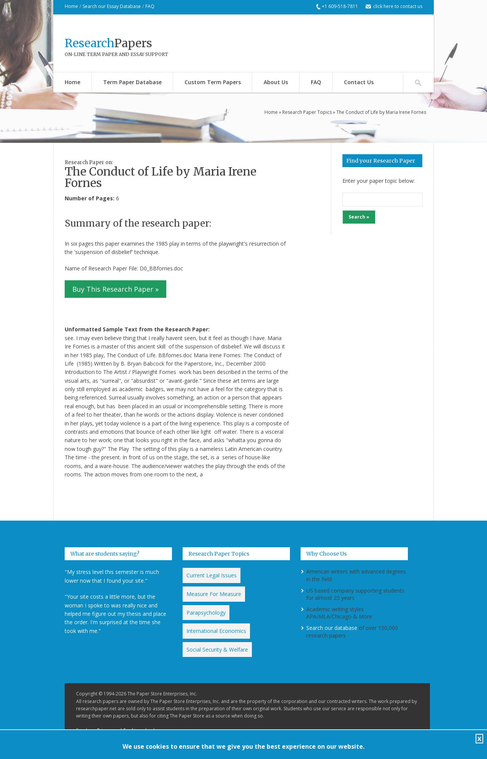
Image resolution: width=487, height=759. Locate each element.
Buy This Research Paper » (115, 289)
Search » (359, 217)
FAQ (149, 6)
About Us (276, 82)
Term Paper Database (132, 82)
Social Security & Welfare (217, 649)
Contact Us (359, 82)
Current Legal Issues (211, 575)
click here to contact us (397, 6)
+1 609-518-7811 (340, 6)
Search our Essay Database (112, 6)
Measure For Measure (213, 594)
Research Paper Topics (307, 112)
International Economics (216, 630)
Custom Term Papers (213, 82)
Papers (108, 43)
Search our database (331, 627)
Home (71, 6)
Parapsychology (206, 612)
